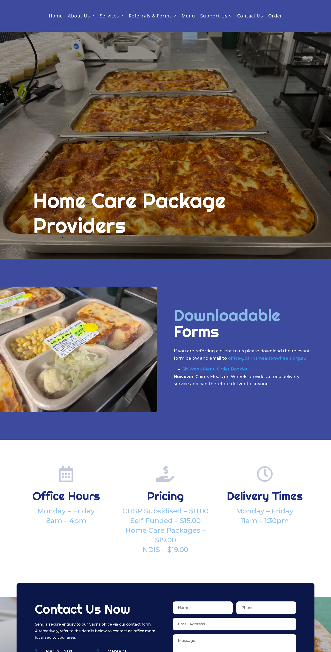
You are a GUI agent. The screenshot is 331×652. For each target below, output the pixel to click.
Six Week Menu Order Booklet (215, 369)
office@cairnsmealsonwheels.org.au (267, 358)
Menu (188, 16)
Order (275, 16)
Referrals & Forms (150, 16)
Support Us (214, 16)
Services (109, 16)
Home (56, 16)
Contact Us (250, 16)
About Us (79, 16)
